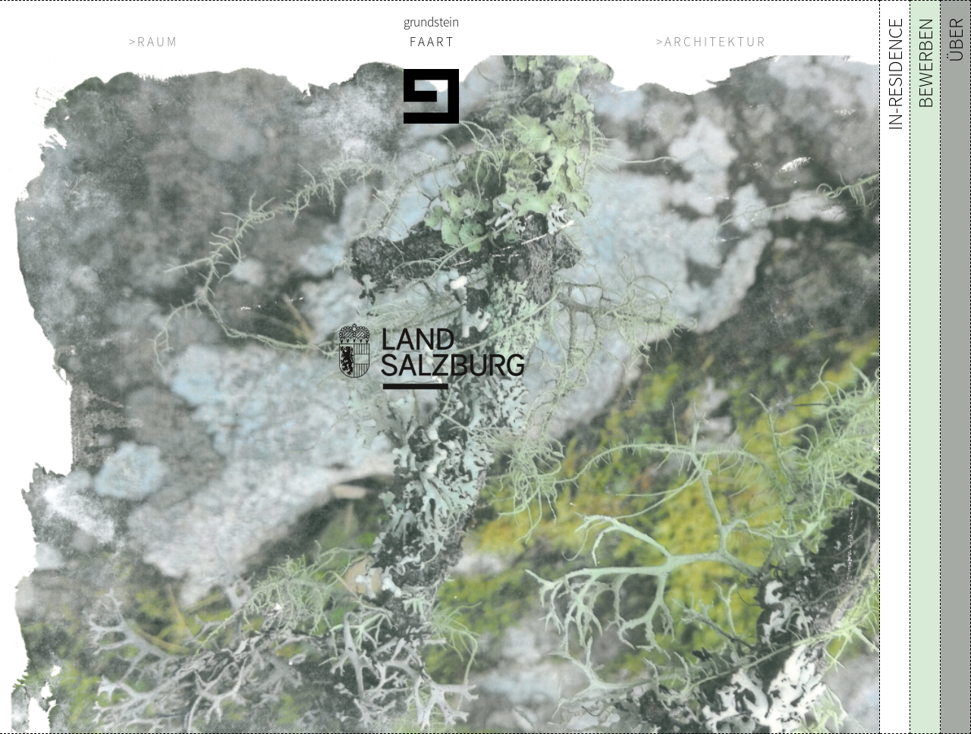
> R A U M (152, 41)
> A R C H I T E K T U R (710, 41)
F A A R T (431, 41)
